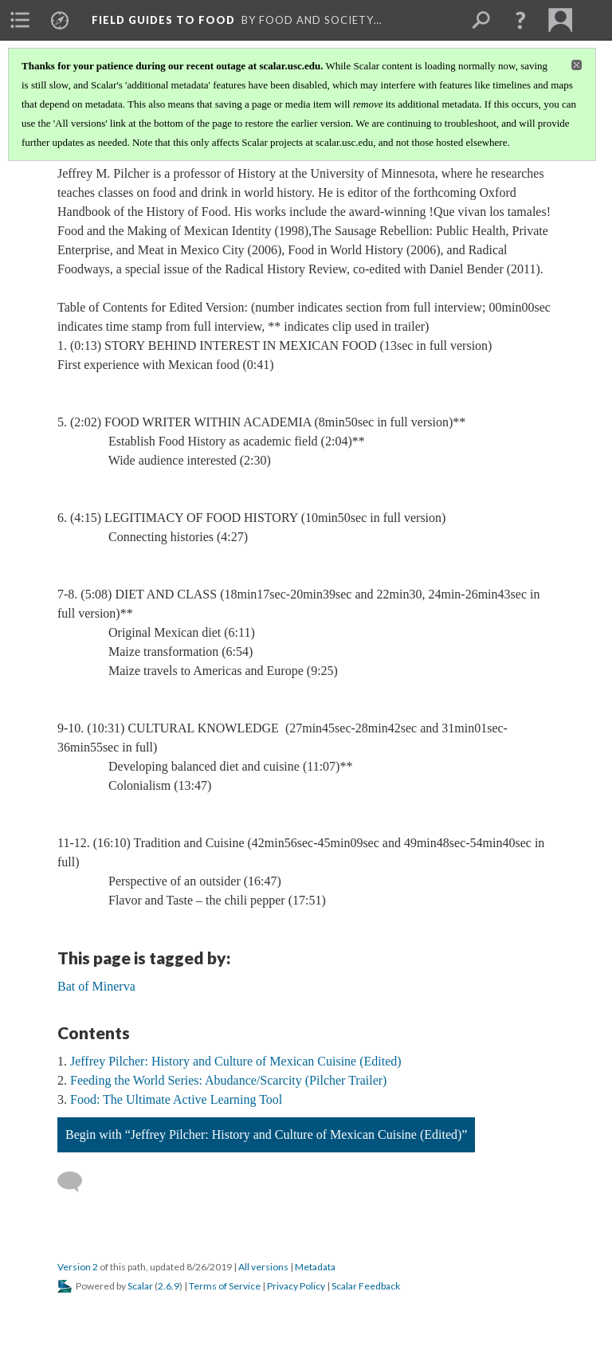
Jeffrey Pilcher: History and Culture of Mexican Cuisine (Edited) (236, 1061)
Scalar (140, 1286)
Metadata (315, 1267)
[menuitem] (20, 20)
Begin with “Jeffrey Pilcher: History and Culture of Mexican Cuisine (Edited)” (266, 1134)
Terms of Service (225, 1286)
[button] (520, 20)
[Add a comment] (76, 1182)
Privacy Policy (296, 1286)
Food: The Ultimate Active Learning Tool (176, 1099)
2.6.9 (168, 1286)
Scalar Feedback (366, 1286)
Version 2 (77, 1267)
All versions (263, 1267)
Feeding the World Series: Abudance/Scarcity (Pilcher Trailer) (228, 1080)
